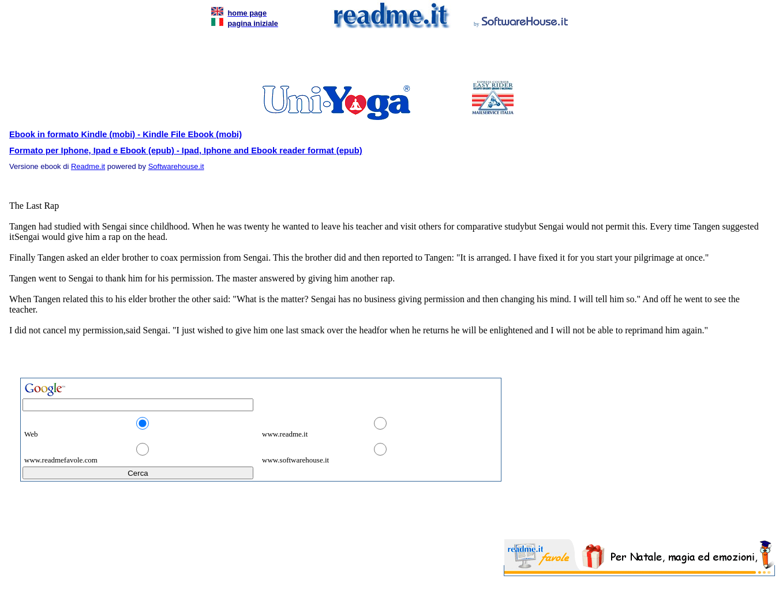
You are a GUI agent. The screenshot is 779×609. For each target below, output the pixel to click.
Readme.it (88, 166)
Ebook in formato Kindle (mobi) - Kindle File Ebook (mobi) (125, 134)
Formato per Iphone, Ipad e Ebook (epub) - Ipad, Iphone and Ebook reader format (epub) (185, 150)
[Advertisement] (387, 57)
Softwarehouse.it (176, 166)
